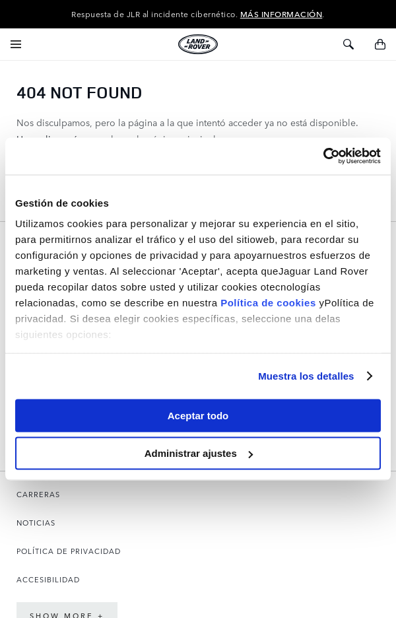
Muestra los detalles (306, 376)
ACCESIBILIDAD (48, 578)
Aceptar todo (198, 415)
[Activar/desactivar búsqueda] (348, 44)
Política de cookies (268, 302)
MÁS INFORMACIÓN (281, 14)
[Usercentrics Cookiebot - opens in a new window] (323, 156)
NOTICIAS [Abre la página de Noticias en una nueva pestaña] (35, 522)
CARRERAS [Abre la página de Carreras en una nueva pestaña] (38, 493)
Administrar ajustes (199, 453)
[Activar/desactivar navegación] (16, 44)
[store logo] (197, 44)
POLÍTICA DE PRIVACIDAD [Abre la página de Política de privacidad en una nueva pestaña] (68, 550)
